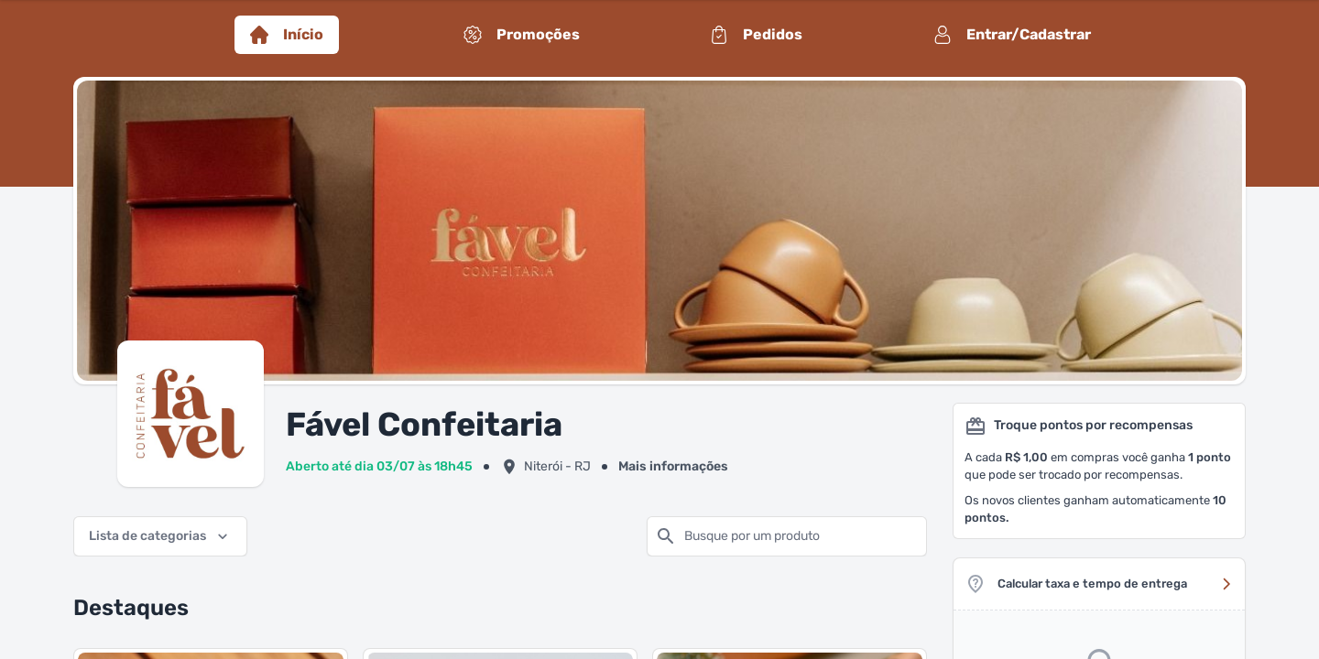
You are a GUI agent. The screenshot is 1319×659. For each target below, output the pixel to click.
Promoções (521, 35)
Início (286, 35)
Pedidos (756, 35)
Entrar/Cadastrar (1012, 35)
